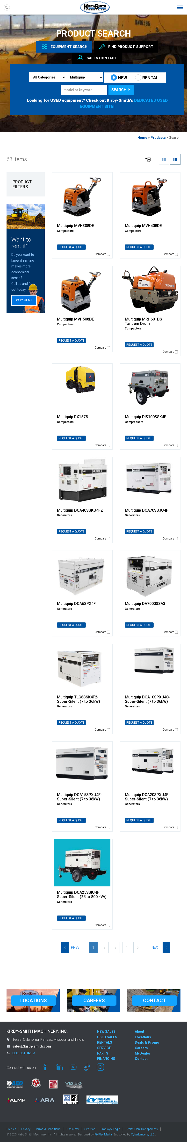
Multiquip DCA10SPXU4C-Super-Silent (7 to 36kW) (147, 699)
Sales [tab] (97, 58)
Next (160, 947)
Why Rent (24, 300)
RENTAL (146, 77)
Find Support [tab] (126, 46)
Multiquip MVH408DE (143, 225)
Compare (102, 254)
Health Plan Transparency (141, 1129)
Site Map (89, 1129)
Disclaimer (72, 1129)
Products (158, 138)
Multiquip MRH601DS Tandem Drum (143, 321)
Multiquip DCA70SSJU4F (146, 510)
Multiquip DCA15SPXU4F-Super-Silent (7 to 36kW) (79, 796)
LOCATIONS (33, 1000)
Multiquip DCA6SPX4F (76, 603)
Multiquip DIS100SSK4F (145, 417)
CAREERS (94, 1000)
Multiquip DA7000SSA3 (145, 603)
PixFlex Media (103, 1134)
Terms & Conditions (48, 1129)
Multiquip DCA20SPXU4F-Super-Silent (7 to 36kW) (147, 796)
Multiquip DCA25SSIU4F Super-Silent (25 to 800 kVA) (82, 894)
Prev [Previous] (70, 947)
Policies (11, 1129)
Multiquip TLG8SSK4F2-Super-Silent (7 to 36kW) (78, 699)
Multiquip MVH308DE (75, 225)
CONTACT (154, 1000)
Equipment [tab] (64, 46)
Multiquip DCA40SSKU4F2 (80, 510)
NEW (119, 77)
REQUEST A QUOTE (71, 247)
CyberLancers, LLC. (143, 1134)
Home (142, 138)
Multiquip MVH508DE (75, 319)
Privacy (25, 1129)
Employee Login (110, 1129)
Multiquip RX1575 (72, 417)
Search (121, 89)
